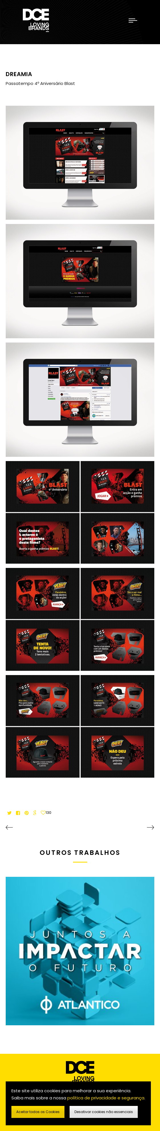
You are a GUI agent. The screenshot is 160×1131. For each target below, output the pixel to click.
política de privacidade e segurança (105, 1098)
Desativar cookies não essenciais (103, 1111)
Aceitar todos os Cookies (38, 1111)
